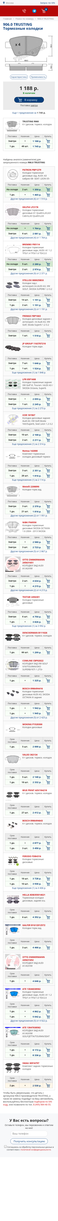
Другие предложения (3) (29, 309)
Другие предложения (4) (29, 237)
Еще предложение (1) (29, 372)
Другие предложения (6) (29, 198)
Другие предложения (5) (29, 551)
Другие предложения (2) (29, 515)
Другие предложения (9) (29, 273)
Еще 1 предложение (29, 112)
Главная (7, 18)
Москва (10, 2)
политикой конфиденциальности (36, 1149)
